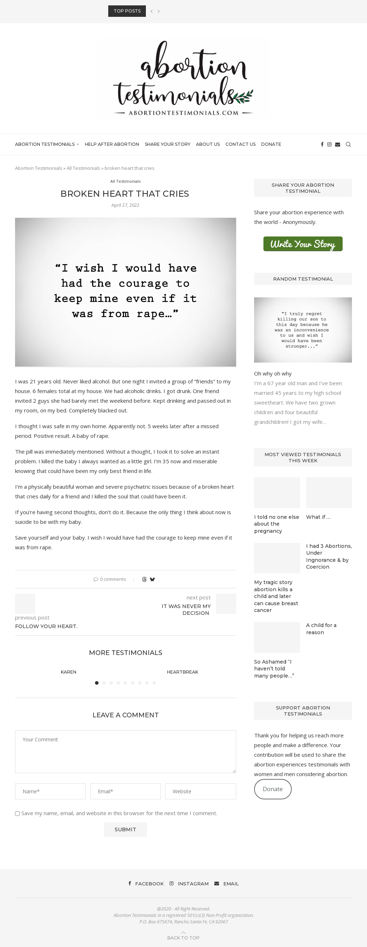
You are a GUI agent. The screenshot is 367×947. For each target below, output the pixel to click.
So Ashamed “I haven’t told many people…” (274, 669)
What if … (318, 517)
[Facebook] (322, 144)
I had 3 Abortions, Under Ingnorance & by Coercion (329, 556)
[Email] (337, 144)
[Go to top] (183, 937)
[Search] (348, 144)
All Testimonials (83, 168)
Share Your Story (167, 144)
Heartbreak (182, 672)
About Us (208, 144)
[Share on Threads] (144, 579)
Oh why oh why (273, 373)
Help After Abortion (112, 144)
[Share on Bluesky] (152, 579)
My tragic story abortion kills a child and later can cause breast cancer (276, 596)
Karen (68, 672)
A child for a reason (321, 629)
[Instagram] (329, 144)
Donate (271, 144)
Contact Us (240, 144)
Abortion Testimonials (45, 144)
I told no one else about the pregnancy (276, 524)
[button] (151, 11)
